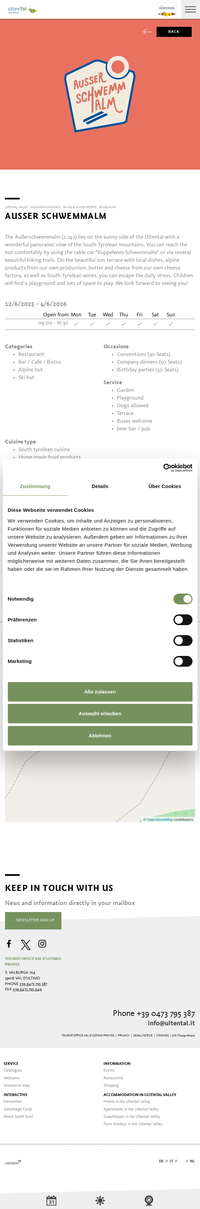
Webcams (12, 1076)
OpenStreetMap (160, 817)
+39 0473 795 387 (33, 982)
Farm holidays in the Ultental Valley (133, 1122)
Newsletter (13, 1099)
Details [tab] (100, 486)
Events (109, 1068)
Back (168, 31)
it (171, 1159)
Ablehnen (99, 735)
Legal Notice (143, 1033)
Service (11, 1062)
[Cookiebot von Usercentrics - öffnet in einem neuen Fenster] (163, 468)
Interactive (15, 1093)
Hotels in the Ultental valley (127, 1099)
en (181, 1159)
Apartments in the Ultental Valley (131, 1107)
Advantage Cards (18, 1107)
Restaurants (113, 1076)
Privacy (124, 1033)
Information (117, 1062)
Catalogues (13, 1068)
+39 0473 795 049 (27, 987)
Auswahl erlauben (99, 713)
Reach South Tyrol (18, 1114)
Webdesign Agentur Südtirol (13, 1159)
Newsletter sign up (33, 918)
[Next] (191, 182)
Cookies (162, 1033)
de (161, 1159)
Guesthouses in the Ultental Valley (132, 1114)
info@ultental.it (171, 1021)
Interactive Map (17, 1083)
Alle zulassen (100, 691)
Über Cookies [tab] (165, 486)
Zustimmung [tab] (35, 486)
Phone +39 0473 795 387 (154, 1011)
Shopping (111, 1083)
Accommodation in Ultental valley (140, 1093)
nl (192, 1159)
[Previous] (9, 182)
